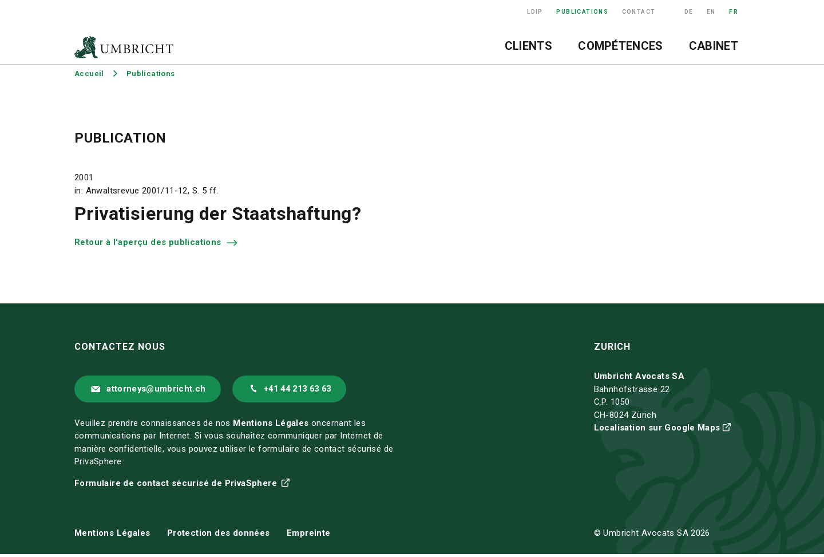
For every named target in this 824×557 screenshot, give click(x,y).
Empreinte (309, 536)
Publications (582, 12)
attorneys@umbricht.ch (162, 390)
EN (711, 12)
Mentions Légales (270, 426)
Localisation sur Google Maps (657, 427)
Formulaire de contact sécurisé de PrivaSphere (176, 486)
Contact (639, 12)
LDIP (535, 12)
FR (733, 12)
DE (689, 12)
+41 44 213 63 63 (316, 390)
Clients (528, 46)
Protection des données (218, 536)
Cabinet (713, 46)
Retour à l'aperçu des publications (149, 242)
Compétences (620, 46)
